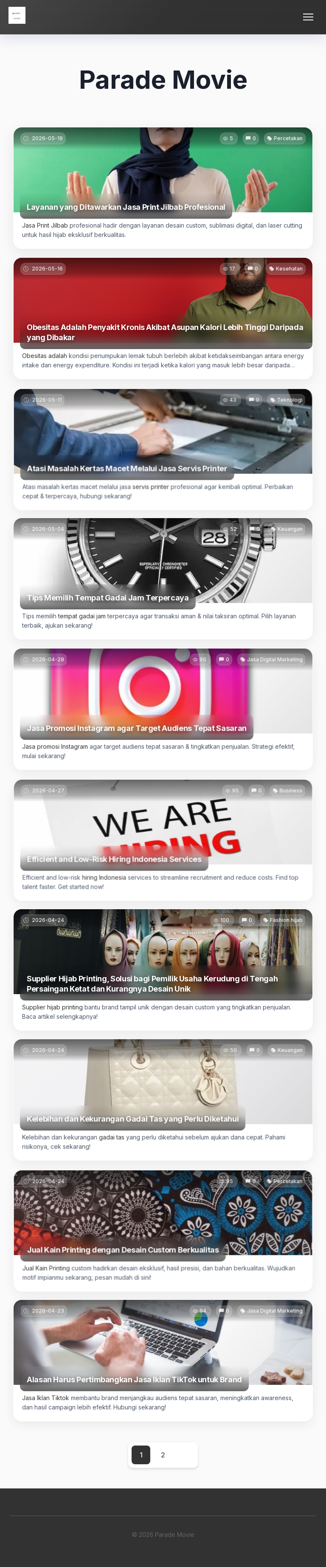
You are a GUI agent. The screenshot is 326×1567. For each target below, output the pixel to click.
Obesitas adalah (44, 356)
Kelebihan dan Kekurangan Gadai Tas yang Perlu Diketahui (134, 1131)
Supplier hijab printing (55, 1015)
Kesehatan (289, 269)
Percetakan (288, 138)
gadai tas (113, 1149)
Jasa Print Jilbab (45, 225)
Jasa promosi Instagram (59, 758)
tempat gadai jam (84, 625)
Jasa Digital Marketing (270, 675)
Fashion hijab (282, 931)
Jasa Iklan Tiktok (49, 1407)
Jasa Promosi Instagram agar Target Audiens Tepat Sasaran (137, 741)
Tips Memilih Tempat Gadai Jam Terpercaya (109, 607)
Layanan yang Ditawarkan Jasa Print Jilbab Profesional (126, 207)
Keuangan (286, 541)
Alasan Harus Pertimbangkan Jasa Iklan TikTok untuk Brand (135, 1389)
